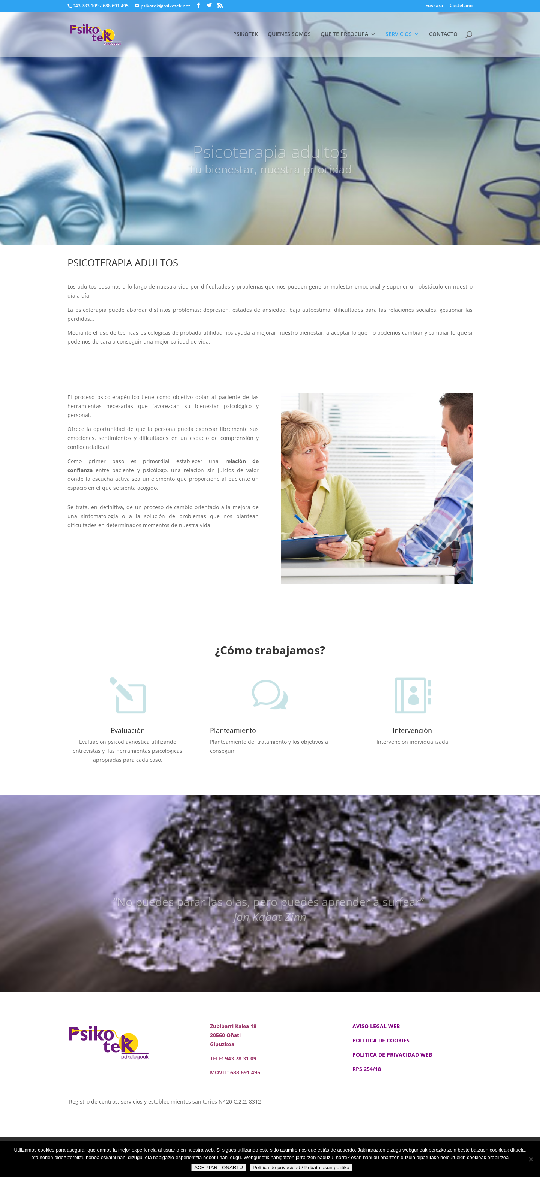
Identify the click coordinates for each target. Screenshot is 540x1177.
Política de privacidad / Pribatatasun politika (301, 1167)
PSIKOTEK (245, 34)
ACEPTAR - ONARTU (218, 1167)
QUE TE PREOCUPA (344, 34)
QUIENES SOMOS (289, 34)
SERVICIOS (399, 34)
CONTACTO (443, 34)
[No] (530, 1159)
